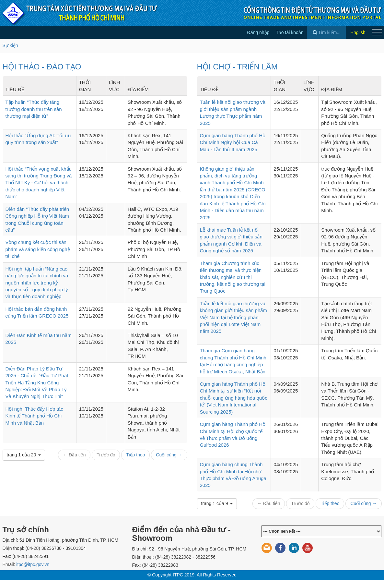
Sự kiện (10, 45)
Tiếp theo (135, 454)
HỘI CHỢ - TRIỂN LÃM (237, 66)
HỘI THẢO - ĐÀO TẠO (42, 66)
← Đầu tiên (74, 454)
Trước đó (106, 454)
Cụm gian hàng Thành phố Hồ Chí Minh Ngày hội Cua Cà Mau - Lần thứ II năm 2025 (233, 142)
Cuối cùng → (169, 454)
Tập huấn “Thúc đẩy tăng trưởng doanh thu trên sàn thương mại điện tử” (34, 109)
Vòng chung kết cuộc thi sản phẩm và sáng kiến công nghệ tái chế (38, 249)
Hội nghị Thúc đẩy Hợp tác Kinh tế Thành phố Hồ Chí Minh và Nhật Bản (34, 416)
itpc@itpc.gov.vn (32, 564)
